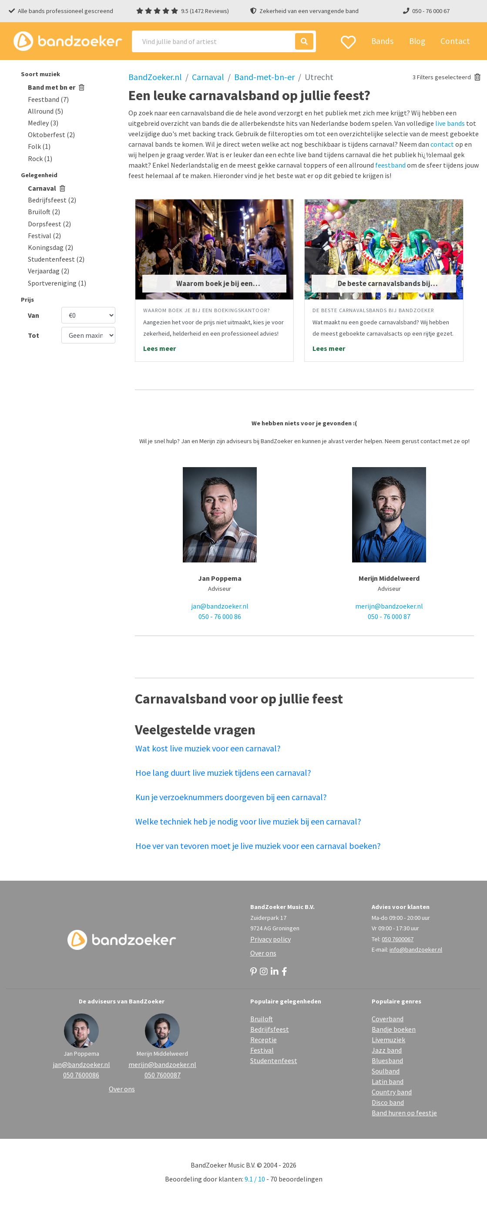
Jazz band (387, 1050)
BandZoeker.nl (155, 76)
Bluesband (387, 1060)
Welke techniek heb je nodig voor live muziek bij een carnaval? (248, 821)
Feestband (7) (48, 99)
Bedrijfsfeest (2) (52, 199)
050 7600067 (397, 939)
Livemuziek (388, 1039)
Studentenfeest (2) (56, 259)
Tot (33, 335)
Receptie (263, 1039)
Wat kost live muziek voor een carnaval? (208, 748)
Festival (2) (44, 235)
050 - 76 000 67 (431, 11)
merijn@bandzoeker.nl (389, 606)
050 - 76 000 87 (389, 616)
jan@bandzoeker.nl (220, 606)
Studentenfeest (273, 1060)
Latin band (387, 1081)
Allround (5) (45, 111)
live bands (450, 123)
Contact (455, 41)
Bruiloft (261, 1018)
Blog (417, 41)
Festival (262, 1050)
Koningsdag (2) (50, 247)
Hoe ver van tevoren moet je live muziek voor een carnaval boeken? (258, 845)
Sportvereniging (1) (57, 283)
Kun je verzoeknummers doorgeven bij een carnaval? (231, 796)
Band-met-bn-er (264, 76)
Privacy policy (270, 939)
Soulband (386, 1071)
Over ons (263, 953)
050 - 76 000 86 (219, 616)
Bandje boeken (394, 1029)
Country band (392, 1091)
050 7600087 (162, 1074)
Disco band (388, 1102)
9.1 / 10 (255, 1179)
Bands (382, 41)
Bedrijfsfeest (269, 1029)
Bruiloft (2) (44, 211)
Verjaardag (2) (48, 270)
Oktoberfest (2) (51, 134)
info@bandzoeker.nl (416, 949)
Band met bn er (56, 87)
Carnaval (46, 188)
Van (33, 315)
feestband (390, 165)
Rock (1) (40, 158)
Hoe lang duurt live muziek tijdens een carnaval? (223, 772)
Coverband (387, 1018)
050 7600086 (81, 1074)
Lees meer (159, 348)
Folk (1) (39, 146)
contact (442, 144)
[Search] (224, 41)
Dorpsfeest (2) (49, 223)
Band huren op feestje (404, 1112)
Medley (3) (43, 122)
